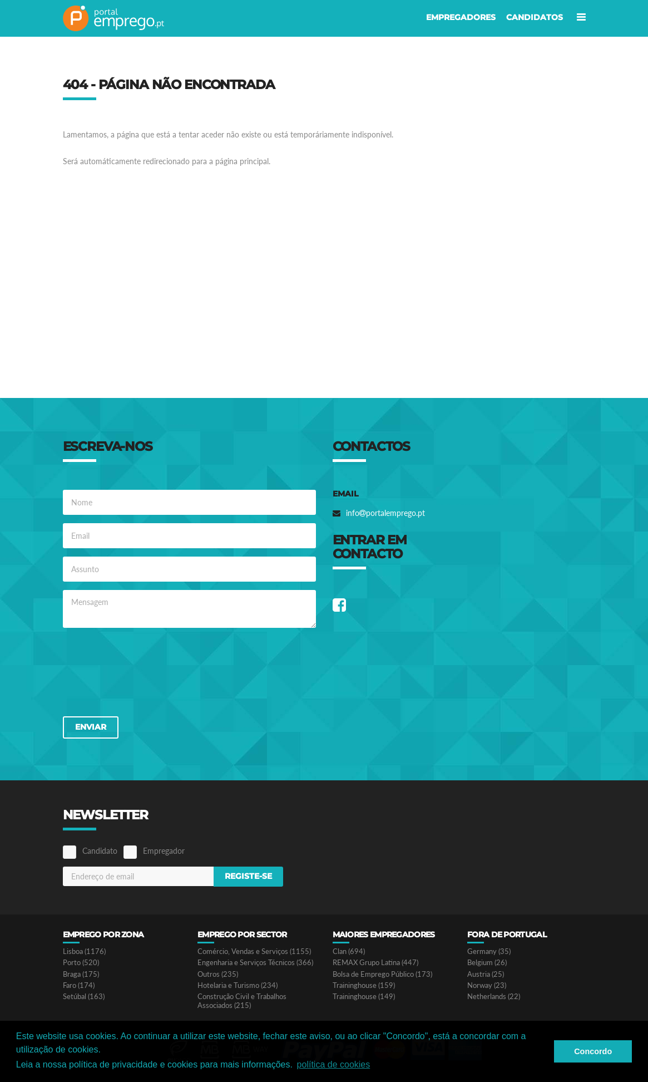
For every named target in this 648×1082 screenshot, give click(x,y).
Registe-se (248, 876)
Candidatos (534, 17)
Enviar (90, 727)
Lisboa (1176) (84, 951)
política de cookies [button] (333, 1064)
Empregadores (461, 17)
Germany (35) (489, 951)
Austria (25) (485, 974)
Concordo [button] (593, 1051)
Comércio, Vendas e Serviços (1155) (254, 951)
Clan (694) (349, 951)
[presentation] (147, 671)
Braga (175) (81, 974)
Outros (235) (217, 974)
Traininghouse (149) (364, 996)
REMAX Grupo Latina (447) (375, 962)
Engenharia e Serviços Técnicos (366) (255, 962)
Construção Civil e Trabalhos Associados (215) (241, 1001)
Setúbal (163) (84, 996)
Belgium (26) (487, 962)
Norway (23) (486, 985)
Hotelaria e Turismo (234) (237, 985)
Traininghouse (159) (364, 985)
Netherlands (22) (493, 996)
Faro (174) (79, 985)
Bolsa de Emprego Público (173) (382, 974)
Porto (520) (81, 962)
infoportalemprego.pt (385, 513)
